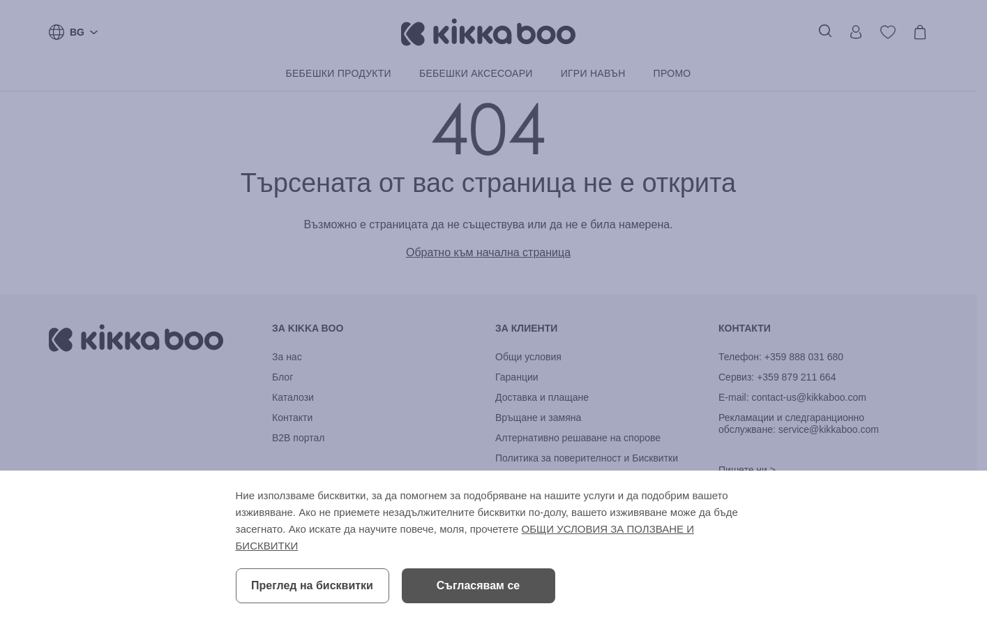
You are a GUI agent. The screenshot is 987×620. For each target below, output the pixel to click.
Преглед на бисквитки (312, 585)
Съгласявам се (478, 585)
